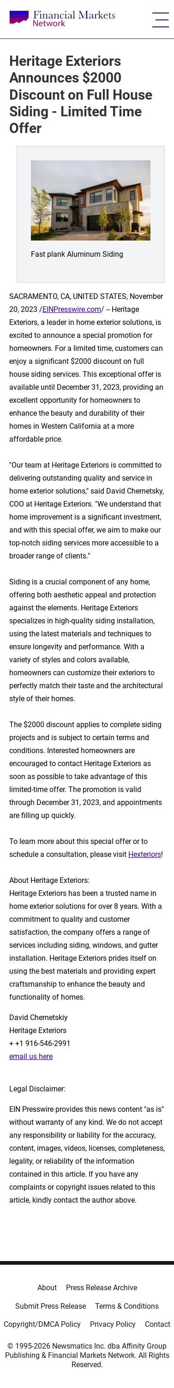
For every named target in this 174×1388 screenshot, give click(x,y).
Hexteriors (144, 854)
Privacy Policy (113, 1324)
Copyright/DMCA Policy (42, 1324)
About (47, 1287)
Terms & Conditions (127, 1306)
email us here (31, 1056)
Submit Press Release (50, 1306)
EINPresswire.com (71, 309)
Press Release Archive (101, 1287)
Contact (157, 1324)
